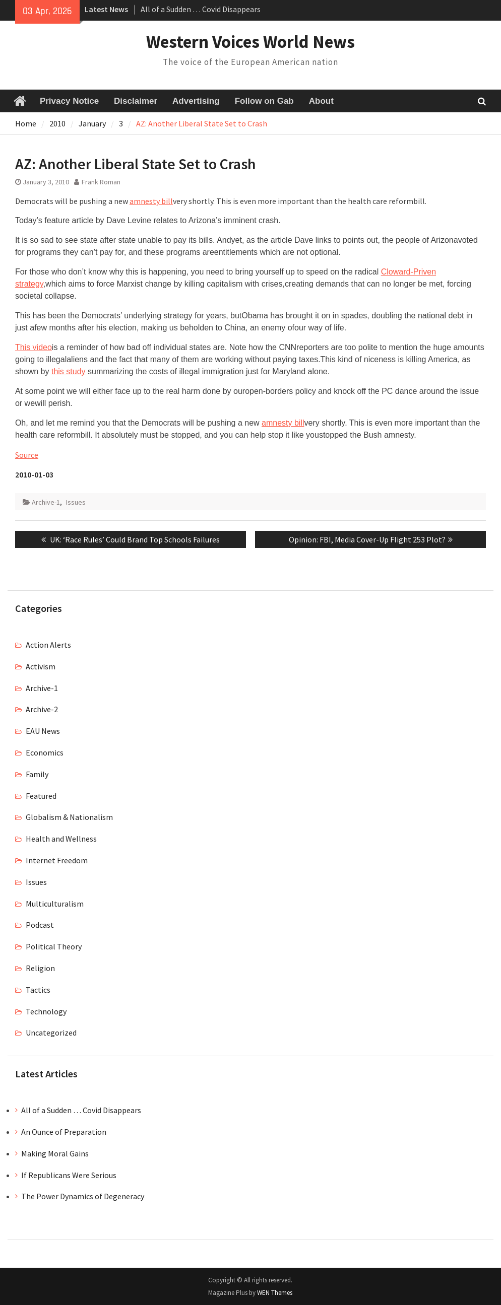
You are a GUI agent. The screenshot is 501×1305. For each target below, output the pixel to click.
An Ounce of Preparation (63, 1132)
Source (26, 455)
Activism (40, 666)
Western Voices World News (250, 42)
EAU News (43, 731)
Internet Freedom (57, 860)
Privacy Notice (69, 101)
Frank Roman (101, 181)
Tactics (38, 990)
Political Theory (54, 946)
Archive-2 (42, 709)
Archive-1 (46, 502)
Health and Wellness (61, 839)
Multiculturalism (55, 904)
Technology (46, 1011)
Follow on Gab (264, 101)
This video (33, 347)
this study (68, 371)
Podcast (40, 925)
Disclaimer (135, 101)
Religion (40, 968)
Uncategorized (51, 1032)
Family (37, 774)
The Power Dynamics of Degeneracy (82, 1196)
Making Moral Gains (55, 1153)
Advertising (196, 101)
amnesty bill (151, 201)
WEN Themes (274, 1292)
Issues (76, 502)
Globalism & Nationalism (69, 817)
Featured (41, 796)
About (321, 101)
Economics (45, 752)
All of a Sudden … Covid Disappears (201, 9)
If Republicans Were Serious (68, 1175)
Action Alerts (48, 645)
